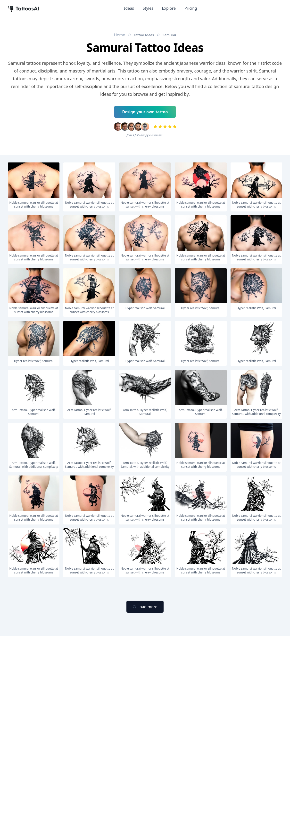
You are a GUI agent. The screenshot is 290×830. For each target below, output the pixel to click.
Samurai (169, 35)
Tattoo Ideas (144, 35)
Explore (169, 8)
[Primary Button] (144, 607)
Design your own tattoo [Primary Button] (145, 111)
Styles (148, 8)
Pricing (190, 8)
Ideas (129, 8)
